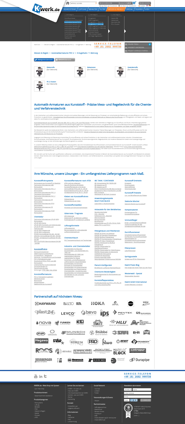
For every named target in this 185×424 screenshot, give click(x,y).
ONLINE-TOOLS (133, 44)
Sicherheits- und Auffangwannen (74, 260)
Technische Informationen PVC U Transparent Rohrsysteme (44, 193)
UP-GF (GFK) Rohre (40, 223)
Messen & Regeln (49, 44)
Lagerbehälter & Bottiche (72, 256)
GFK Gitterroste (69, 216)
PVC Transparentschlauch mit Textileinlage (77, 240)
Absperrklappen (39, 282)
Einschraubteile (129, 185)
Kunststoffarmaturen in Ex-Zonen (75, 187)
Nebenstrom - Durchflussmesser (135, 242)
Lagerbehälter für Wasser (72, 258)
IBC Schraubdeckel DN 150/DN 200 (105, 183)
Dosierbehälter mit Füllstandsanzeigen (76, 273)
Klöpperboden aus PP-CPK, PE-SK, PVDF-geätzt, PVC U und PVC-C (108, 224)
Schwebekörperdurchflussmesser (135, 235)
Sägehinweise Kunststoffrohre (43, 253)
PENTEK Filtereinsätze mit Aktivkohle (106, 252)
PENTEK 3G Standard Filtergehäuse (106, 235)
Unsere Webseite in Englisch (133, 284)
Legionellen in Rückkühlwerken (105, 204)
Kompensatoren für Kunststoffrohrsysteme (132, 213)
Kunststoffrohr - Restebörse (43, 255)
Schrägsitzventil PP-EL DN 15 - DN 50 (76, 192)
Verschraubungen (130, 189)
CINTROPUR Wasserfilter (102, 255)
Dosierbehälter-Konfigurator (73, 249)
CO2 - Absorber (99, 214)
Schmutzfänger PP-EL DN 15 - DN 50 (75, 189)
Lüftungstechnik (69, 228)
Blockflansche (99, 221)
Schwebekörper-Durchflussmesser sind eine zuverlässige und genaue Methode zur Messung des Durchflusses (88, 117)
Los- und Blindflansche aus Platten (136, 195)
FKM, (51, 270)
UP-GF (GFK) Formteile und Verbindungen (47, 225)
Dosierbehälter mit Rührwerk (73, 263)
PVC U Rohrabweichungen (42, 259)
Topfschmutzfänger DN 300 (133, 224)
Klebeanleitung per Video (72, 201)
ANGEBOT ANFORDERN (136, 47)
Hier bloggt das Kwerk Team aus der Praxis (138, 268)
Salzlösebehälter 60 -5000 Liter (74, 254)
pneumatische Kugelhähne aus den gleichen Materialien (95, 147)
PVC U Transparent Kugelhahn (43, 277)
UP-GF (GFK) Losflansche (42, 232)
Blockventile (38, 280)
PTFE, (44, 270)
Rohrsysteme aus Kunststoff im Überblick (47, 183)
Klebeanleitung (69, 199)
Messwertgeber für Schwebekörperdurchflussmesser (135, 239)
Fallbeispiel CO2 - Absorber (103, 216)
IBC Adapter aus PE (101, 185)
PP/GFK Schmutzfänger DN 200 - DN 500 (47, 234)
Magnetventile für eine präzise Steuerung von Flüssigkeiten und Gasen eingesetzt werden (113, 126)
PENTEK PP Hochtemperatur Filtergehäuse (108, 239)
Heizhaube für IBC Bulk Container (105, 194)
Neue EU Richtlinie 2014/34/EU (74, 185)
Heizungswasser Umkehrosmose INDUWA (108, 259)
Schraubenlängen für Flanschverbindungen (41, 267)
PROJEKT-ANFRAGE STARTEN (138, 51)
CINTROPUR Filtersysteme (103, 254)
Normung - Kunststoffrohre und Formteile (47, 257)
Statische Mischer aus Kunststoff (135, 204)
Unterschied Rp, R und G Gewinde (45, 265)
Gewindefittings (130, 187)
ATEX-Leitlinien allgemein (72, 183)
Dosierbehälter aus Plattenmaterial (75, 269)
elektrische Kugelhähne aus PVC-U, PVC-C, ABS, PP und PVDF (53, 147)
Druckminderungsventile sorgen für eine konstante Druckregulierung (56, 126)
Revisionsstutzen (100, 219)
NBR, (48, 270)
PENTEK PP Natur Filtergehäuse (104, 241)
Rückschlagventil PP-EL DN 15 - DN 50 (76, 190)
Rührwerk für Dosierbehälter (73, 265)
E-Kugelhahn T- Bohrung (83, 44)
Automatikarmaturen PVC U (65, 44)
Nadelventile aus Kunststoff (43, 284)
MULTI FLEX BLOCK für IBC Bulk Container (108, 189)
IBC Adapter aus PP (101, 187)
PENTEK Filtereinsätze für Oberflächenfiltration (102, 247)
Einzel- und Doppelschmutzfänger (135, 223)
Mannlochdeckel (100, 218)
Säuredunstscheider (101, 212)
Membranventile (39, 279)
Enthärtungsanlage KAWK (103, 257)
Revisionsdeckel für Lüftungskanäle (75, 230)
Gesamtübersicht (65, 60)
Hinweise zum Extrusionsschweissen (75, 207)
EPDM (55, 270)
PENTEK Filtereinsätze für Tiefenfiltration (107, 250)
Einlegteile (128, 183)
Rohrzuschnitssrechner (41, 252)
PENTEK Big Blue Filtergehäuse (104, 237)
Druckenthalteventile (140, 124)
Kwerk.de (37, 44)
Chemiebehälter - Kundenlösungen (75, 271)
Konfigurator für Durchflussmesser (136, 237)
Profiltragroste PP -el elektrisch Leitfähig (77, 220)
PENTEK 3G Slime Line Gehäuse (104, 233)
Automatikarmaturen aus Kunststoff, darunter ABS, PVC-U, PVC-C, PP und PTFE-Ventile (61, 123)
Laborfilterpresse (130, 251)
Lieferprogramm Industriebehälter (75, 262)
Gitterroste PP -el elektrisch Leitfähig (76, 218)
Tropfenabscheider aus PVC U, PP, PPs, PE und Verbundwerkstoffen (108, 284)
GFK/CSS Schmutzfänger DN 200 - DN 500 (47, 236)
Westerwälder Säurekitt (132, 276)
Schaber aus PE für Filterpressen (135, 259)
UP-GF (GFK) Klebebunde (42, 230)
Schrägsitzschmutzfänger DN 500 (135, 226)
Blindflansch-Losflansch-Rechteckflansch (107, 268)
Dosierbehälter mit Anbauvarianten (75, 267)
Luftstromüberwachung (71, 232)
